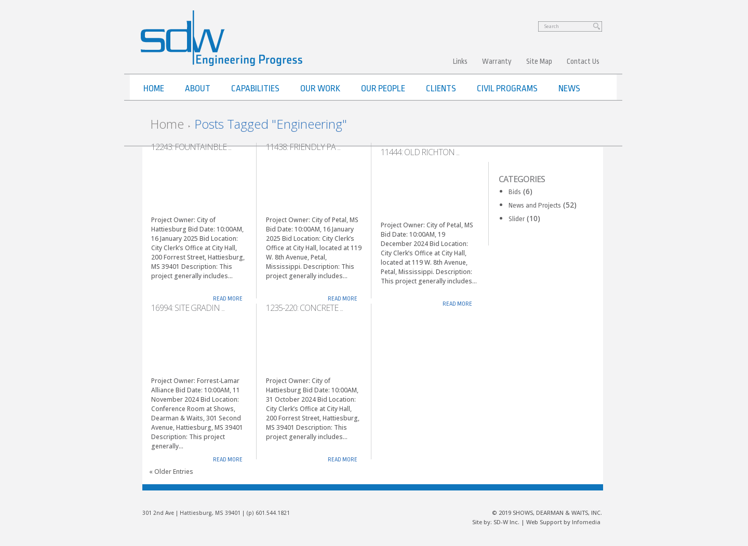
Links (460, 61)
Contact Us (583, 61)
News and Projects (535, 205)
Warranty (497, 61)
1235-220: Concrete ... (304, 307)
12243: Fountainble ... (191, 147)
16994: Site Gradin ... (187, 307)
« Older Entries (171, 471)
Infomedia (586, 522)
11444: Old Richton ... (420, 152)
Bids (515, 192)
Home (167, 123)
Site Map (539, 61)
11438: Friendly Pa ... (303, 147)
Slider (517, 219)
